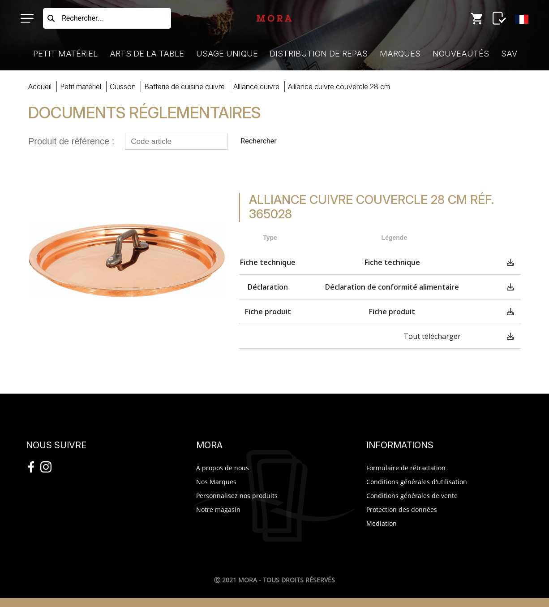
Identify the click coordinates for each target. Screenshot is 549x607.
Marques (400, 53)
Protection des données (401, 509)
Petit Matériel (65, 53)
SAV (509, 53)
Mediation (381, 523)
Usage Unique (227, 53)
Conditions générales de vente (412, 495)
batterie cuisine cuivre (184, 86)
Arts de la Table (147, 53)
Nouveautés (461, 53)
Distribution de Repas (319, 53)
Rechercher (258, 141)
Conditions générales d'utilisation (416, 481)
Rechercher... (82, 18)
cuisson (123, 86)
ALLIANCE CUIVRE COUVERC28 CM (339, 86)
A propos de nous (222, 468)
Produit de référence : (71, 141)
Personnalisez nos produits (237, 495)
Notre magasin (218, 509)
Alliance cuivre (256, 86)
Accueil (39, 86)
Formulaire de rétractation (406, 468)
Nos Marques (216, 481)
